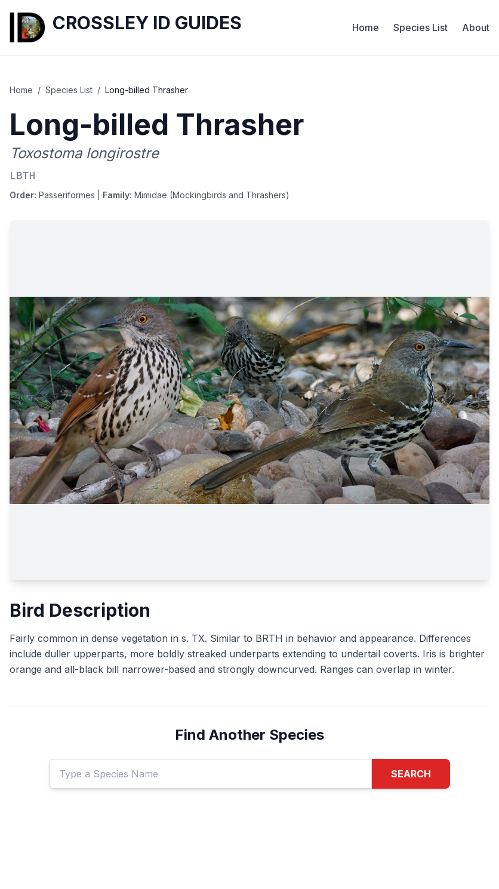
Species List (420, 27)
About (475, 27)
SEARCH (411, 774)
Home (365, 27)
